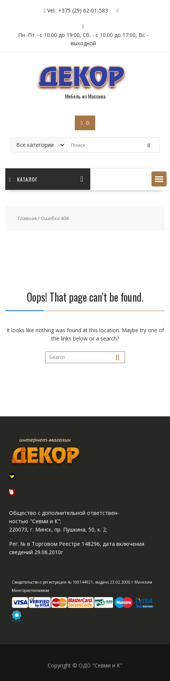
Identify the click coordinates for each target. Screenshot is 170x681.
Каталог (23, 179)
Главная (27, 218)
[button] (159, 178)
